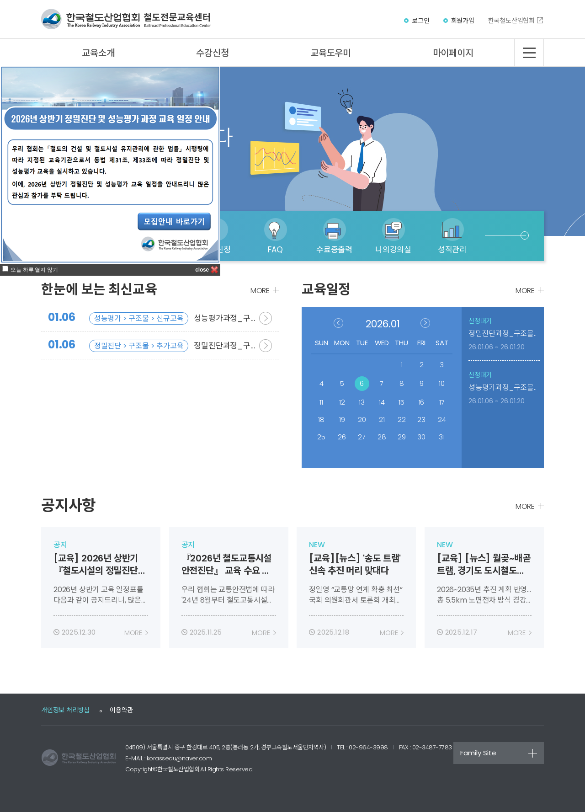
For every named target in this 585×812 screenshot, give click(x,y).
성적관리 (452, 249)
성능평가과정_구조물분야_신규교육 (149, 318)
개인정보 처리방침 (65, 710)
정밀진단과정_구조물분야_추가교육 (149, 345)
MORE (260, 290)
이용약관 (121, 710)
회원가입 (462, 20)
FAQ (275, 249)
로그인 (420, 20)
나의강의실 (393, 249)
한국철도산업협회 (511, 20)
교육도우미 (330, 53)
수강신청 (212, 53)
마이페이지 (453, 53)
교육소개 (98, 53)
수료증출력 (334, 249)
